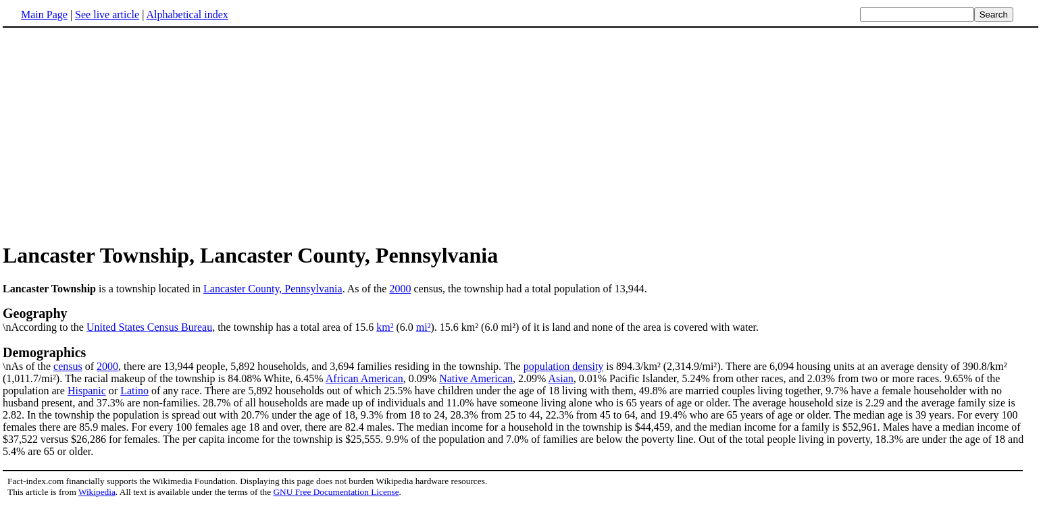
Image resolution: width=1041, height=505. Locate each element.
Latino (134, 390)
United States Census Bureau (149, 327)
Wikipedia (97, 492)
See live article (107, 14)
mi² (423, 327)
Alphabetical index (187, 14)
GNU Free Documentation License (336, 492)
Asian (560, 378)
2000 (400, 288)
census (67, 366)
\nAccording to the (520, 319)
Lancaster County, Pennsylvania (272, 288)
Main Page (44, 14)
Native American (476, 378)
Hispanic (87, 390)
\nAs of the (520, 358)
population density (564, 366)
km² (384, 327)
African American (364, 378)
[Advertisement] (116, 134)
